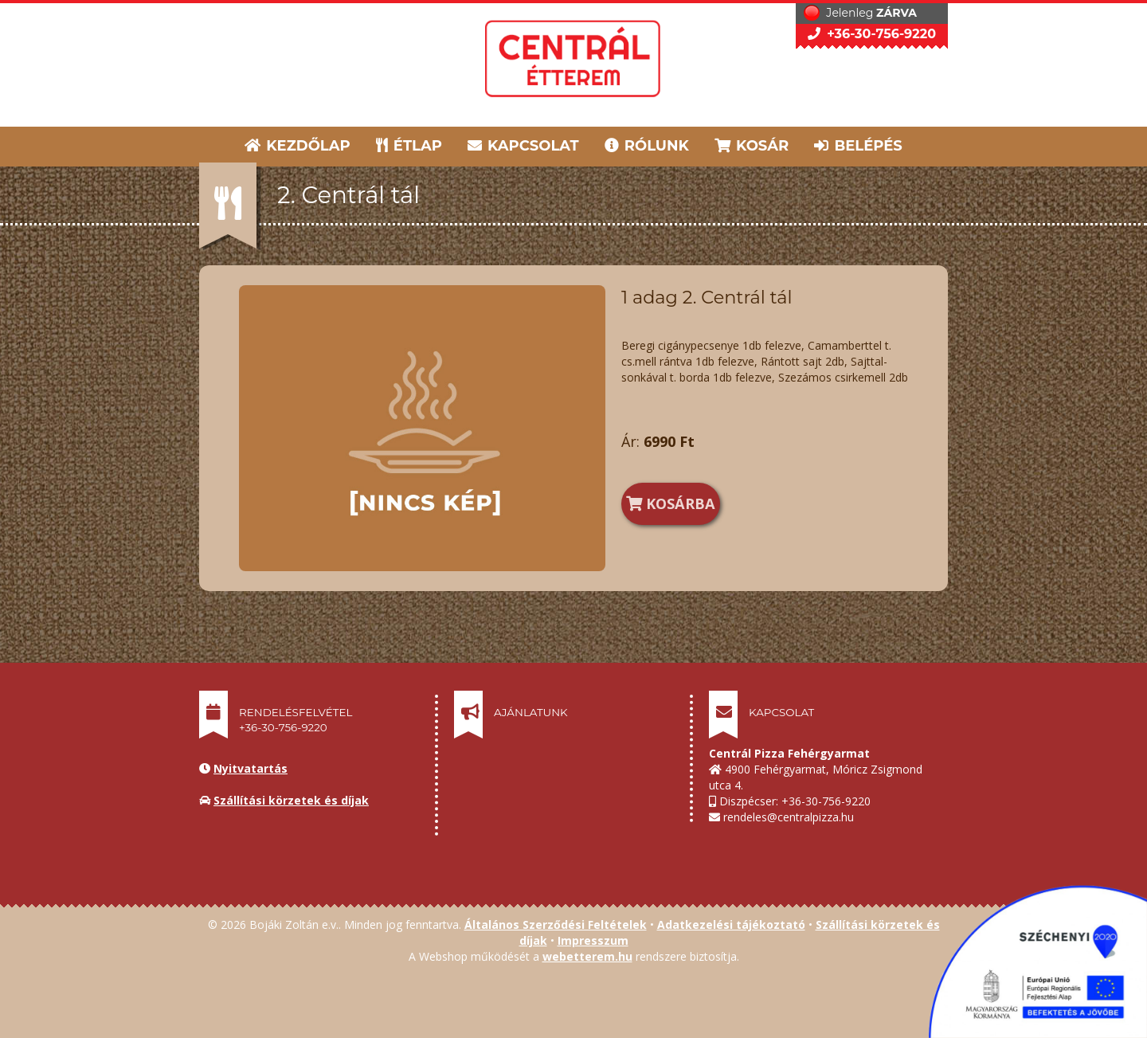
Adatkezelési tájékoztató (731, 924)
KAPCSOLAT (523, 146)
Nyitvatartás (250, 768)
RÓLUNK (647, 146)
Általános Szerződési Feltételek (555, 924)
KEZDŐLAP (297, 146)
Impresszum (593, 940)
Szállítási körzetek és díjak (291, 800)
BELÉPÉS (858, 146)
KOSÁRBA (670, 503)
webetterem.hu (587, 956)
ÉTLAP (410, 146)
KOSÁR (751, 146)
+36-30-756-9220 (872, 33)
